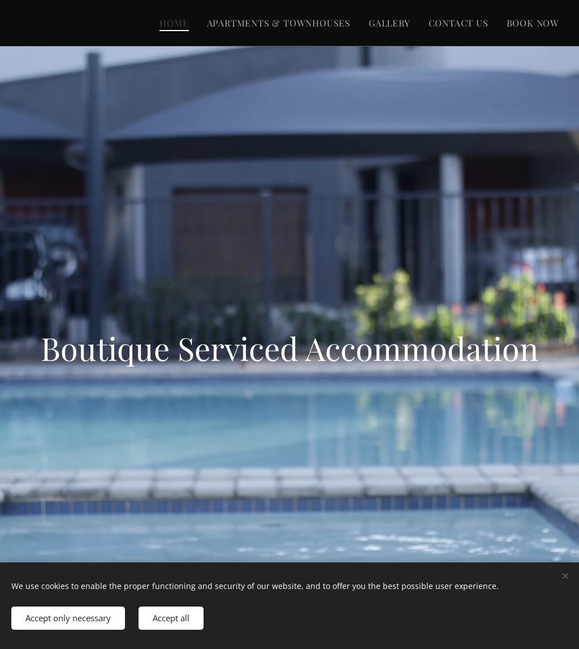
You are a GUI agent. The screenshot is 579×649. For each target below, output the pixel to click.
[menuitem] (177, 23)
